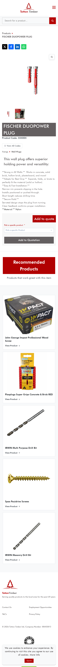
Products (6, 33)
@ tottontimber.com (55, 3)
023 (53, 3)
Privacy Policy (34, 614)
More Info (35, 654)
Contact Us (7, 607)
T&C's (4, 614)
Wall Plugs (16, 151)
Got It (29, 661)
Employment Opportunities (40, 607)
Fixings (5, 151)
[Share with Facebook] (11, 46)
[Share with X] (4, 46)
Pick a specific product (14, 225)
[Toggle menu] (54, 8)
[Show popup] (29, 230)
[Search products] (52, 20)
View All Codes (12, 146)
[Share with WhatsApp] (23, 46)
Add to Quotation (29, 240)
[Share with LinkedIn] (17, 46)
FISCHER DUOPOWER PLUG (17, 36)
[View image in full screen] (51, 57)
